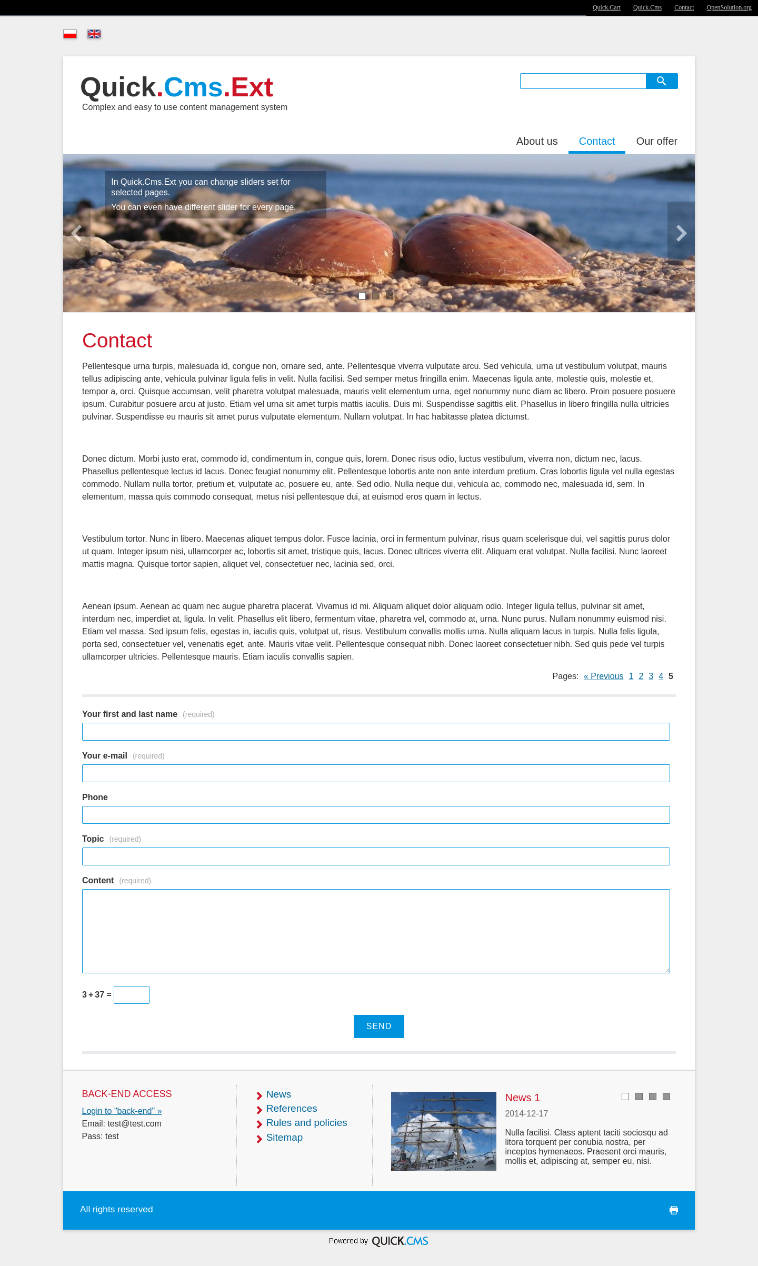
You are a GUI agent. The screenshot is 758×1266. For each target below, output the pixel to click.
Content (116, 880)
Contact (684, 7)
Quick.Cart (607, 7)
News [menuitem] (279, 1094)
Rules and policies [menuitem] (306, 1122)
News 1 (522, 1097)
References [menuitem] (291, 1108)
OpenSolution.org (729, 7)
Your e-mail (123, 755)
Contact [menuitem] (597, 141)
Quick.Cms (647, 7)
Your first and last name (148, 714)
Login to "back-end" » (122, 1110)
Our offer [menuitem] (657, 141)
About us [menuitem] (537, 141)
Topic (111, 838)
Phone (95, 797)
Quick (176, 87)
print (670, 1210)
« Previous (604, 676)
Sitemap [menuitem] (284, 1137)
